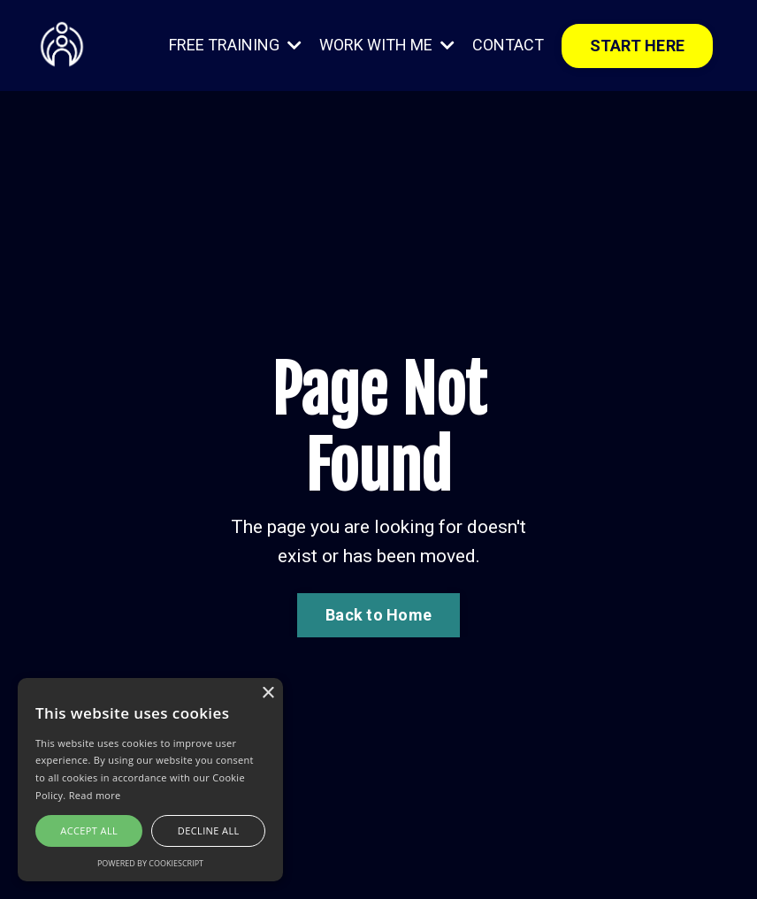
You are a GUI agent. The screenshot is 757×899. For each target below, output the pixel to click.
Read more (95, 795)
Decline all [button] (209, 830)
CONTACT (508, 44)
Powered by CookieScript (150, 863)
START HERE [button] (637, 45)
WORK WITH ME (387, 44)
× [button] (267, 693)
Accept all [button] (89, 830)
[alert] (150, 779)
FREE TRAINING (235, 44)
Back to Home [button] (378, 615)
